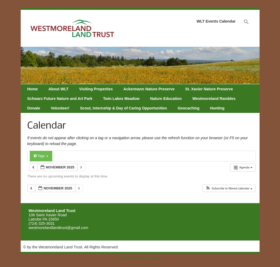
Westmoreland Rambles (214, 98)
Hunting (217, 108)
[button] (229, 188)
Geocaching (188, 108)
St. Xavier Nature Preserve (209, 89)
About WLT (58, 89)
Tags (41, 156)
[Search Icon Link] (246, 22)
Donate (33, 108)
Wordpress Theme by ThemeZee (140, 258)
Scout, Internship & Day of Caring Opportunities (123, 108)
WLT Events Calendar (216, 21)
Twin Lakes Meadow (121, 98)
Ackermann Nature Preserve (149, 89)
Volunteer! (60, 108)
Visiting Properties (96, 89)
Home (32, 89)
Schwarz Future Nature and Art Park (60, 98)
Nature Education (166, 98)
